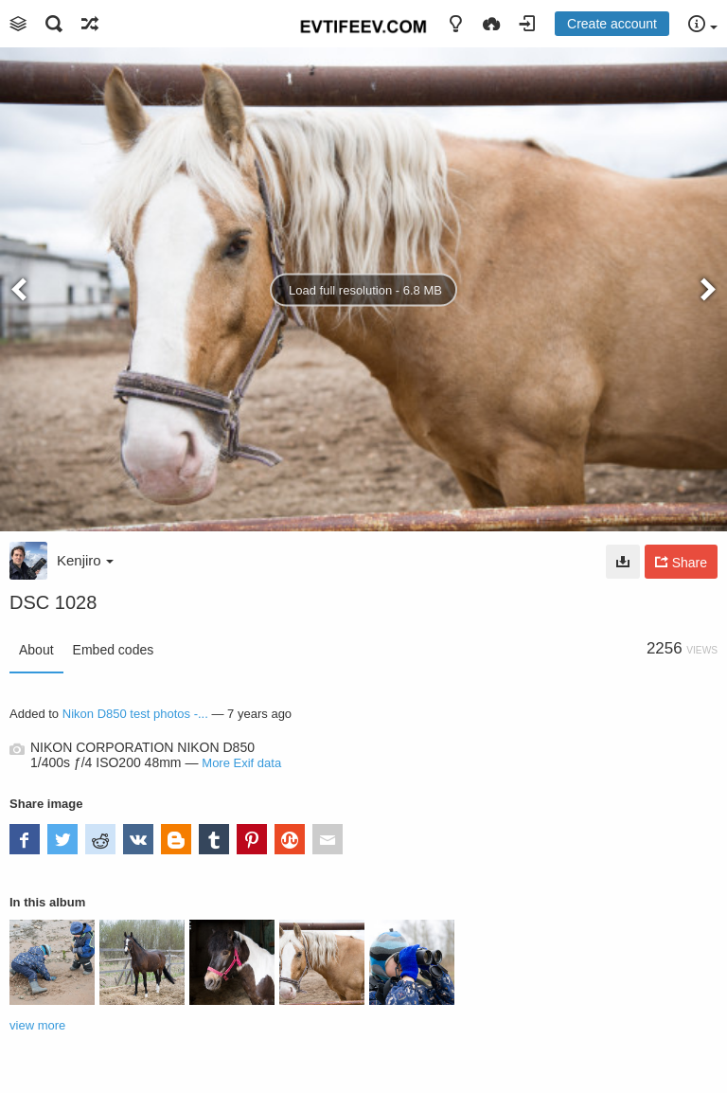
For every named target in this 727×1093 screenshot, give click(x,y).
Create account (612, 23)
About (36, 649)
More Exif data (241, 763)
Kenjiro (85, 560)
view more (37, 1025)
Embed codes (113, 649)
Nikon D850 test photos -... (135, 714)
